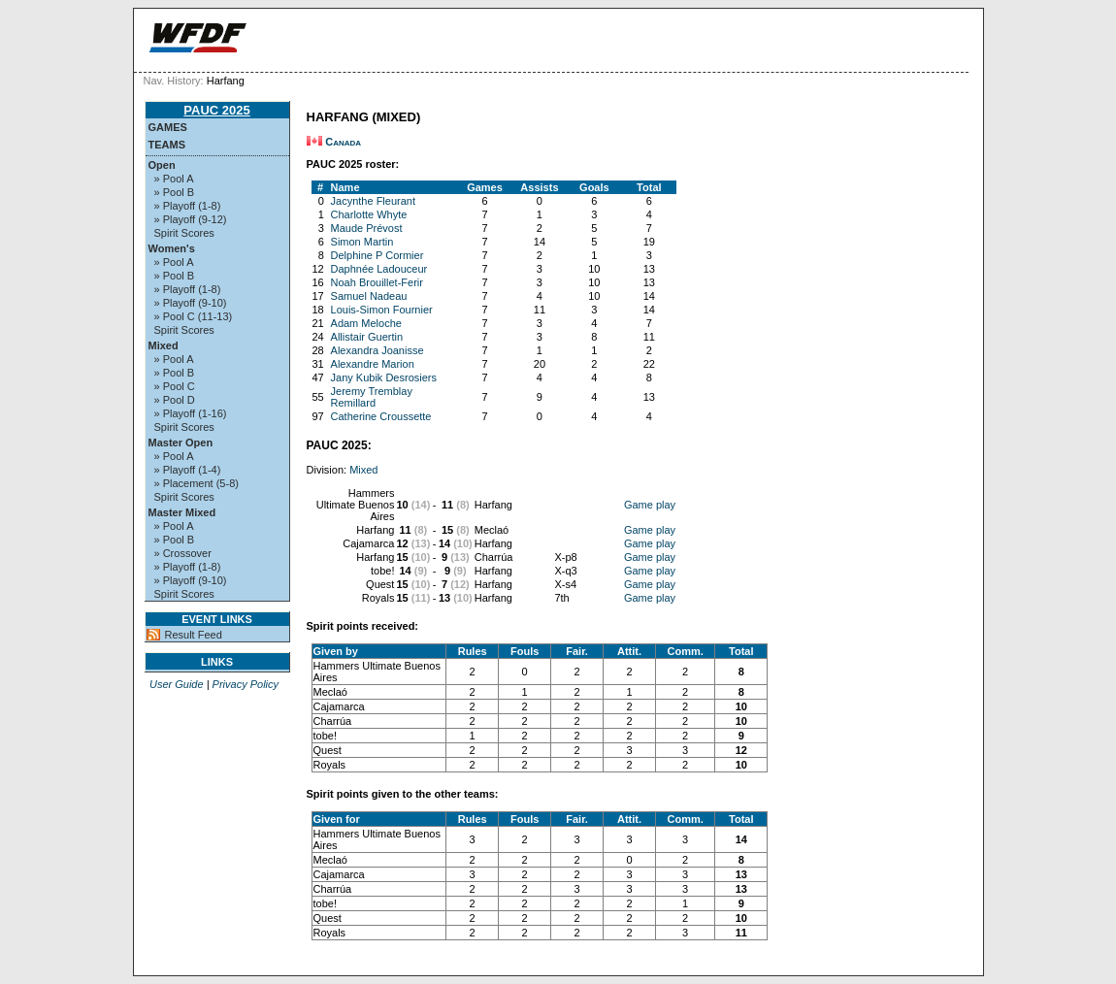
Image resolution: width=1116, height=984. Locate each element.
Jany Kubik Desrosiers (384, 377)
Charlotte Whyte (369, 214)
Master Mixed (182, 512)
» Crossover (183, 553)
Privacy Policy (246, 684)
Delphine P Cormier (377, 255)
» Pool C (174, 386)
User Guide (176, 684)
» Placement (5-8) (196, 483)
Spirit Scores (184, 233)
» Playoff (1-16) (190, 413)
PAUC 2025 (216, 110)
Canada (343, 142)
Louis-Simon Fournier (382, 309)
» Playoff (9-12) (190, 219)
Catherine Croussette (381, 416)
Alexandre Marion (372, 364)
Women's (171, 248)
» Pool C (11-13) (193, 316)
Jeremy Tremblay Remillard (371, 397)
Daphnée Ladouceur (379, 269)
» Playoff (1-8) (187, 206)
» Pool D (174, 400)
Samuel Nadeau (369, 296)
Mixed (163, 345)
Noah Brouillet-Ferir (377, 282)
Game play (649, 504)
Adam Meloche (366, 323)
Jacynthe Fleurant (373, 201)
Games (167, 127)
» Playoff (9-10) (190, 303)
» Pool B (174, 192)
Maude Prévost (367, 228)
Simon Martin (362, 241)
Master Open (180, 442)
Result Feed (193, 634)
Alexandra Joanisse (377, 350)
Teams (167, 144)
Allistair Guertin (367, 337)
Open (162, 165)
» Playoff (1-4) (187, 470)
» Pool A (174, 178)
